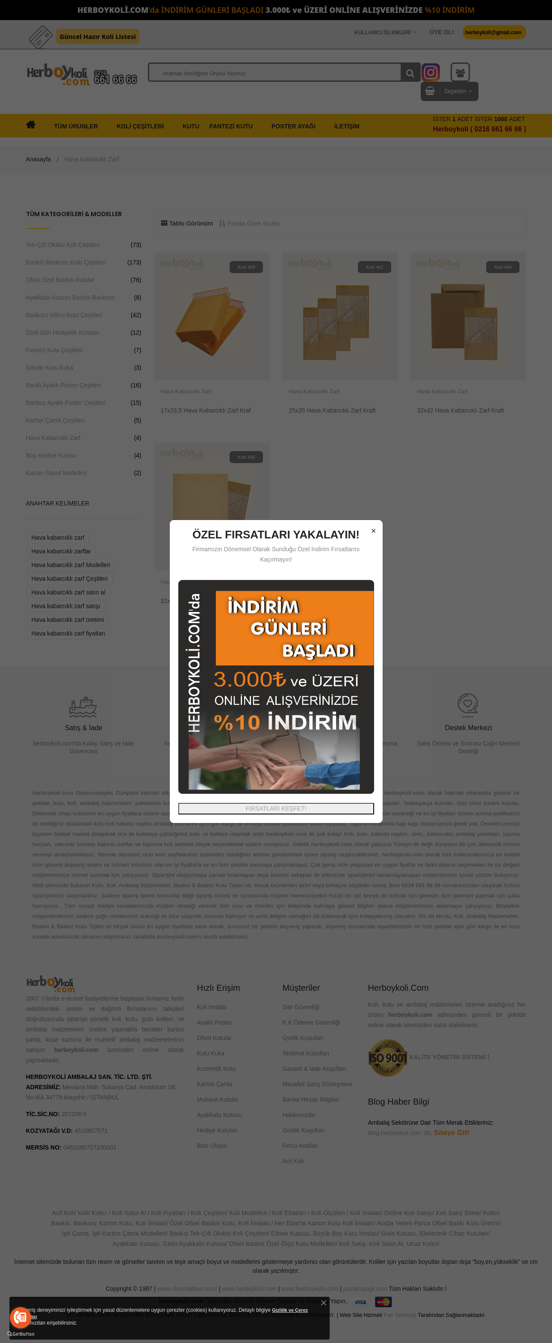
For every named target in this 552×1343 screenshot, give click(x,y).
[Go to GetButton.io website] (20, 1334)
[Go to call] (20, 1317)
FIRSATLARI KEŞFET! (275, 808)
